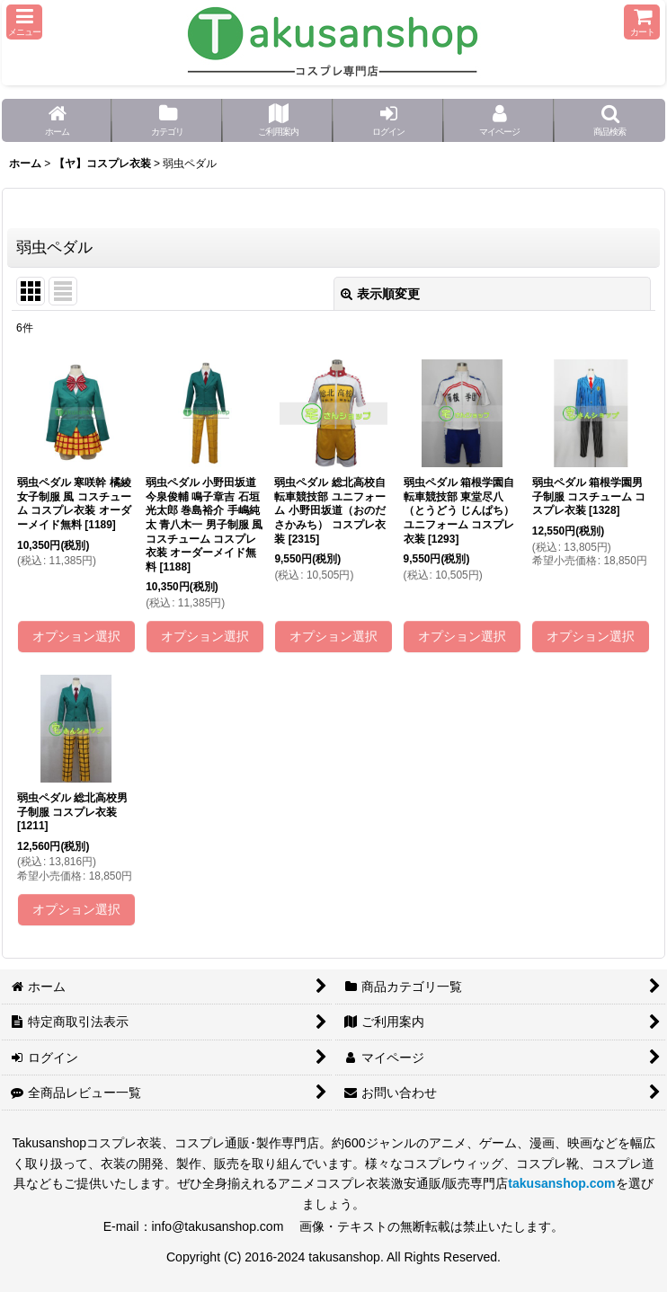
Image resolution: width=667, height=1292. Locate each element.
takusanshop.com (561, 1183)
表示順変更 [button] (380, 294)
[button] (24, 22)
